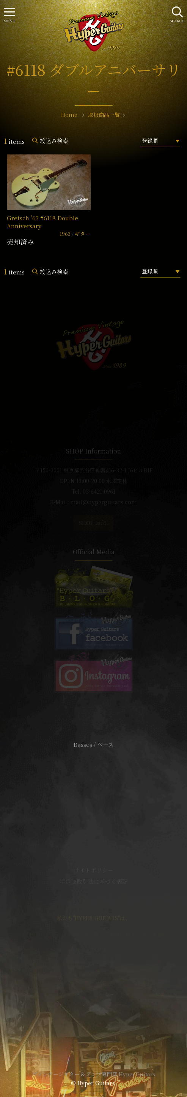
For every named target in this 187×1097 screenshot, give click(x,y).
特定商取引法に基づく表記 (94, 881)
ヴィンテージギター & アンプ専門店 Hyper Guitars (93, 1074)
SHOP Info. (93, 523)
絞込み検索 (54, 141)
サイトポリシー (93, 870)
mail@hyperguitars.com (103, 502)
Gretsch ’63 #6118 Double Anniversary (42, 222)
